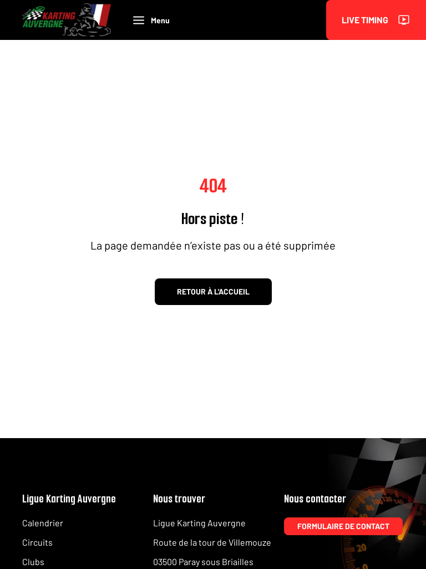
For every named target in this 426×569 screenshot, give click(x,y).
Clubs (33, 561)
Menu (151, 20)
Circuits (37, 542)
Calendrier (42, 522)
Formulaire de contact (343, 526)
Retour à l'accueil (213, 291)
